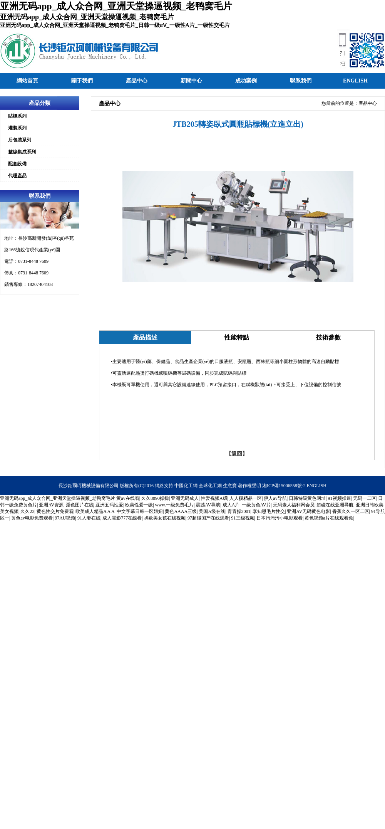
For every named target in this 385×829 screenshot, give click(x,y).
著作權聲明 (249, 485)
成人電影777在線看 (122, 518)
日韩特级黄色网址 (307, 498)
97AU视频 (65, 518)
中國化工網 (186, 485)
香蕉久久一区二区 (350, 511)
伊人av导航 (275, 498)
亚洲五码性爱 (109, 505)
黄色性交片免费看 (55, 511)
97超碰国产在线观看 (208, 518)
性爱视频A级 (214, 498)
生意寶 (230, 485)
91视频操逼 (339, 498)
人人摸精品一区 (245, 498)
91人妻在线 (88, 518)
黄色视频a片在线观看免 (329, 518)
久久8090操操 (155, 498)
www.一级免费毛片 (174, 505)
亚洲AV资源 (51, 505)
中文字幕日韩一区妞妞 (140, 511)
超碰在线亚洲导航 (334, 505)
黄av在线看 (127, 498)
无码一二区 (364, 498)
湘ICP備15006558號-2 (284, 485)
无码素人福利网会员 (294, 505)
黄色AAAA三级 (181, 511)
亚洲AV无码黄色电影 (308, 511)
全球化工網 (210, 485)
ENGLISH (316, 485)
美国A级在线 (212, 511)
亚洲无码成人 (185, 498)
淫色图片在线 (80, 505)
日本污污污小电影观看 (279, 518)
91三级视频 (242, 518)
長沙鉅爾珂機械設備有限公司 (89, 485)
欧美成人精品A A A (94, 511)
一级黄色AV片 (256, 505)
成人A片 (231, 505)
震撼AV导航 (208, 505)
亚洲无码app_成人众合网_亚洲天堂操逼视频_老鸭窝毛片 (57, 498)
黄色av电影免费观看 (31, 518)
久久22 (27, 511)
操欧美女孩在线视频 (165, 518)
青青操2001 (239, 511)
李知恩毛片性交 (269, 511)
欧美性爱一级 (139, 505)
